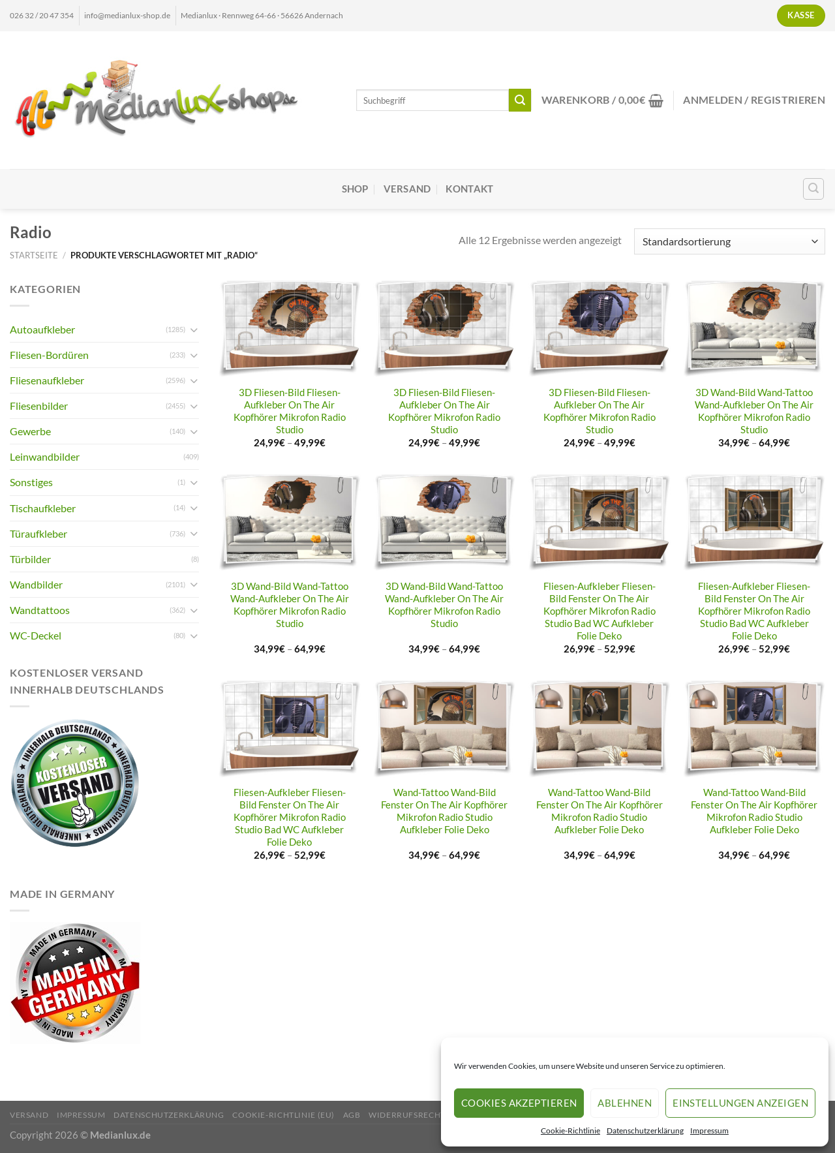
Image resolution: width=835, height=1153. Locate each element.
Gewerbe (30, 431)
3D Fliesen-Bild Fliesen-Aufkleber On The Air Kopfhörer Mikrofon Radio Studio (290, 411)
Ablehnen (625, 1103)
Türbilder (30, 559)
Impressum (709, 1130)
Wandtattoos (40, 610)
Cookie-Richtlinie (570, 1130)
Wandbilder (36, 584)
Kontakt (469, 188)
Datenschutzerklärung (645, 1130)
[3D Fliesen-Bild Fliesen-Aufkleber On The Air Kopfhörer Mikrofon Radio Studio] (290, 329)
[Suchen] (814, 189)
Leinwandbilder (45, 456)
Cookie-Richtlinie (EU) (283, 1115)
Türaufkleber (38, 533)
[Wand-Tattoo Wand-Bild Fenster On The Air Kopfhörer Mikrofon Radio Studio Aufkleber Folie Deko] (444, 729)
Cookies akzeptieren (519, 1103)
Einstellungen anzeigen (740, 1103)
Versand (407, 188)
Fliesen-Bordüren (49, 354)
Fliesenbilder (39, 405)
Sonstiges (31, 482)
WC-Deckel (35, 635)
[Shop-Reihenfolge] (729, 241)
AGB (352, 1115)
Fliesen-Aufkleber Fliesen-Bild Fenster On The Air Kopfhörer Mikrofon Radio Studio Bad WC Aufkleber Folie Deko (599, 611)
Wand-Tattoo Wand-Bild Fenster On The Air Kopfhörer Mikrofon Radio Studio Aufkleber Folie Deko (444, 811)
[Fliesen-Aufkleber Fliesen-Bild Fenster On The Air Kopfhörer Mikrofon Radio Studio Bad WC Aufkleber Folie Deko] (599, 523)
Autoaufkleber (42, 329)
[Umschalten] (194, 330)
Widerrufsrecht (407, 1115)
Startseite (34, 255)
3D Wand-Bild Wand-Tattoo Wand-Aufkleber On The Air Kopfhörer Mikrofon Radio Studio (754, 411)
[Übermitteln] (520, 100)
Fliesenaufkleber (47, 380)
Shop (355, 188)
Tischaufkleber (43, 508)
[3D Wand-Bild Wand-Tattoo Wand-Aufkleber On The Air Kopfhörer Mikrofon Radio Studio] (754, 329)
